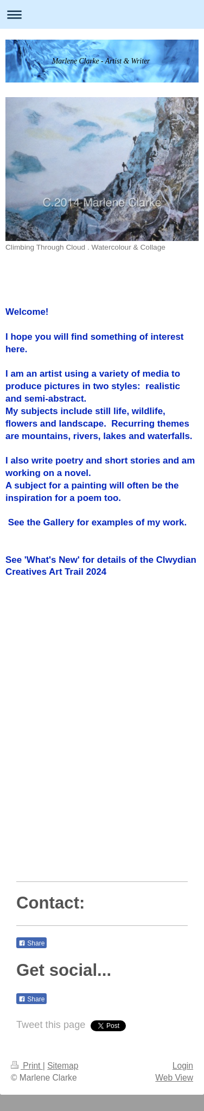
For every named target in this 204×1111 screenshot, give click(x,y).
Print (27, 1065)
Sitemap (62, 1065)
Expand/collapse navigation (102, 14)
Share (31, 943)
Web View (174, 1077)
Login (183, 1065)
